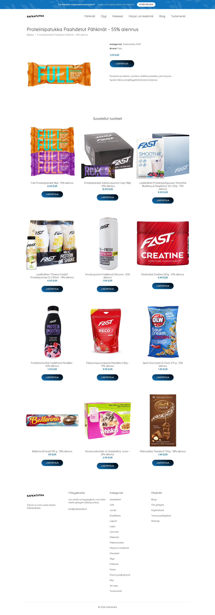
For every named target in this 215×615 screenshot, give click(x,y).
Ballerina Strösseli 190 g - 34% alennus (52, 454)
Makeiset (117, 17)
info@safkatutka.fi (77, 512)
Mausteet (114, 556)
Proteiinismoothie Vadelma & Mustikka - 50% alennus (52, 367)
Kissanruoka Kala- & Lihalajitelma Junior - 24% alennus (107, 456)
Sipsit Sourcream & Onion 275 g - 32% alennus (163, 367)
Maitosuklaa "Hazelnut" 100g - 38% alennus (163, 454)
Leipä (112, 529)
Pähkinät (89, 17)
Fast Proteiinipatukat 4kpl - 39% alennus (52, 185)
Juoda (113, 513)
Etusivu (30, 37)
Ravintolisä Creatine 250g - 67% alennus (162, 277)
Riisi (112, 583)
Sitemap (155, 524)
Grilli (112, 507)
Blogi (162, 17)
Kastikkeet (115, 518)
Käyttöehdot (157, 513)
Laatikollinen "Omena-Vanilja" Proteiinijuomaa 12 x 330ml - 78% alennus (52, 279)
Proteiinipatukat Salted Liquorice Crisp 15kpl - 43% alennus (107, 187)
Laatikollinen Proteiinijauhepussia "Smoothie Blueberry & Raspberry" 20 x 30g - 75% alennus (162, 188)
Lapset (113, 524)
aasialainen (115, 502)
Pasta (113, 572)
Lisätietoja (122, 66)
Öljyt (104, 17)
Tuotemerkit (178, 17)
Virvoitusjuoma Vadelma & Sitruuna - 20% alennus (107, 279)
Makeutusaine (117, 545)
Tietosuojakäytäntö (161, 518)
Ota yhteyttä (157, 507)
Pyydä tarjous (146, 4)
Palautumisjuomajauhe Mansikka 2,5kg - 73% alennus (107, 367)
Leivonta (114, 534)
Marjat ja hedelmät (141, 17)
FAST (138, 47)
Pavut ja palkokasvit (120, 577)
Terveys (114, 588)
